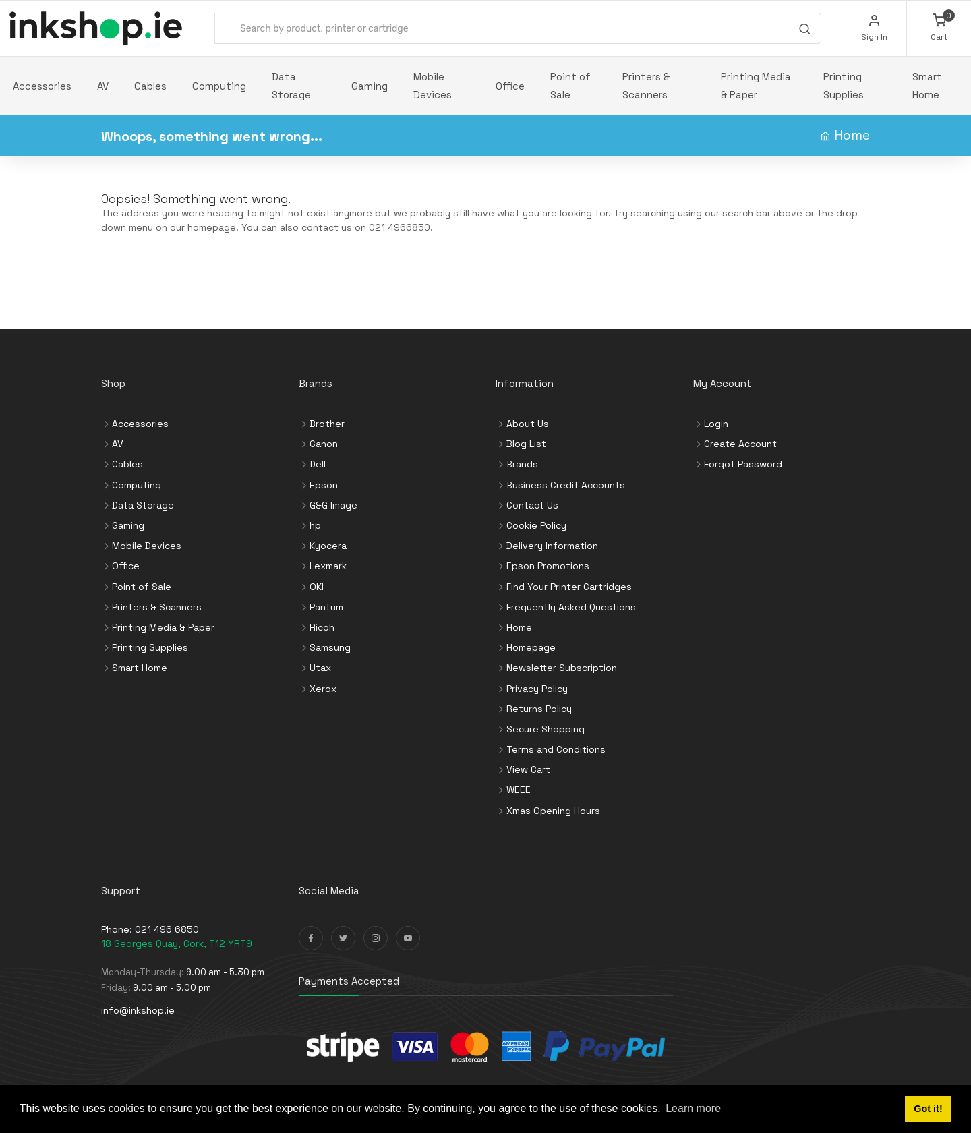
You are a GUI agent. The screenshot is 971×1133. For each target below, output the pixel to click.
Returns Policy (539, 709)
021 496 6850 (167, 929)
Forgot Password (743, 464)
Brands (522, 464)
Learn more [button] (693, 1108)
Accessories (42, 86)
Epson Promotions (547, 566)
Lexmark (328, 566)
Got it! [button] (928, 1108)
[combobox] (517, 28)
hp (315, 525)
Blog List (526, 444)
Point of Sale (570, 85)
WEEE (518, 790)
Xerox (323, 688)
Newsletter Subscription (561, 668)
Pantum (326, 607)
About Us (527, 423)
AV (103, 86)
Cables (150, 86)
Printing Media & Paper (756, 85)
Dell (318, 464)
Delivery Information (552, 546)
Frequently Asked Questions (571, 607)
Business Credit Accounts (565, 485)
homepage (211, 227)
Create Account (740, 444)
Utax (320, 668)
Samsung (330, 647)
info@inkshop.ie (138, 1010)
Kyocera (328, 546)
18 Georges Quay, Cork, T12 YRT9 (176, 943)
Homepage (531, 647)
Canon (324, 444)
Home (852, 135)
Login (716, 423)
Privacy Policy (537, 688)
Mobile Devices (432, 85)
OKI (317, 587)
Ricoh (322, 627)
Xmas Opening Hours (553, 811)
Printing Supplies (843, 85)
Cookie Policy (536, 525)
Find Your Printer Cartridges (569, 587)
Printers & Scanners (646, 85)
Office (510, 86)
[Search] (804, 30)
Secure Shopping (545, 729)
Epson (324, 485)
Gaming (369, 86)
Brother (327, 423)
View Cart (528, 769)
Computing (219, 86)
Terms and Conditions (556, 749)
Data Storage (291, 85)
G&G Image (333, 505)
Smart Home (927, 85)
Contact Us (532, 505)
